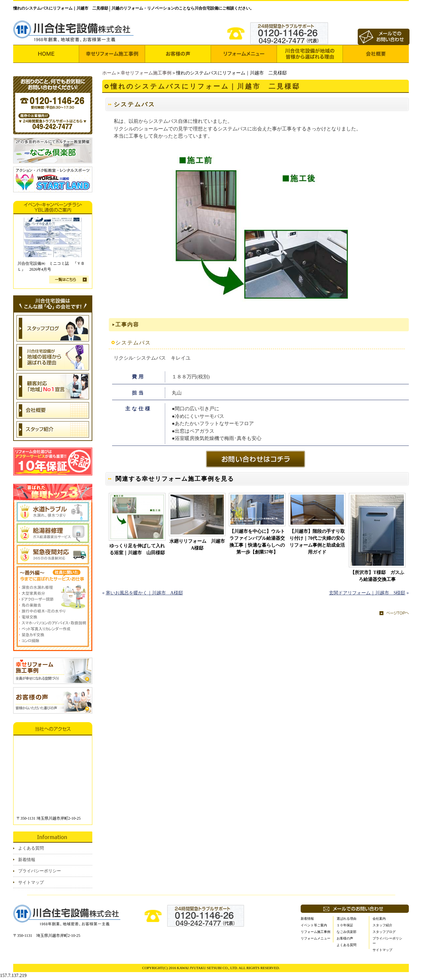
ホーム (109, 72)
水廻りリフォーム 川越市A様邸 (197, 545)
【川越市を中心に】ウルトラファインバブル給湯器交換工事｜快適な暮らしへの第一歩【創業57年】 (257, 542)
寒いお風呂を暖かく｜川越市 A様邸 (144, 592)
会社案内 (379, 918)
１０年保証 (345, 925)
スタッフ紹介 (382, 925)
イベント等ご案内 (314, 925)
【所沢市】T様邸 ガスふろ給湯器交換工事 (377, 576)
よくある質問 (31, 848)
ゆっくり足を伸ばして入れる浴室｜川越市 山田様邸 (137, 549)
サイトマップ (31, 882)
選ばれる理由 (346, 918)
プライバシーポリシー (39, 870)
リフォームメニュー (315, 938)
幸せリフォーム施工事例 (146, 72)
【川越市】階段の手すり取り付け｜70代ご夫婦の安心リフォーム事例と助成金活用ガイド (317, 542)
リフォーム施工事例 (315, 932)
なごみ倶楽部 (346, 932)
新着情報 (26, 859)
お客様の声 (345, 938)
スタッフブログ (384, 932)
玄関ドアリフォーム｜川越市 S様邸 (367, 592)
